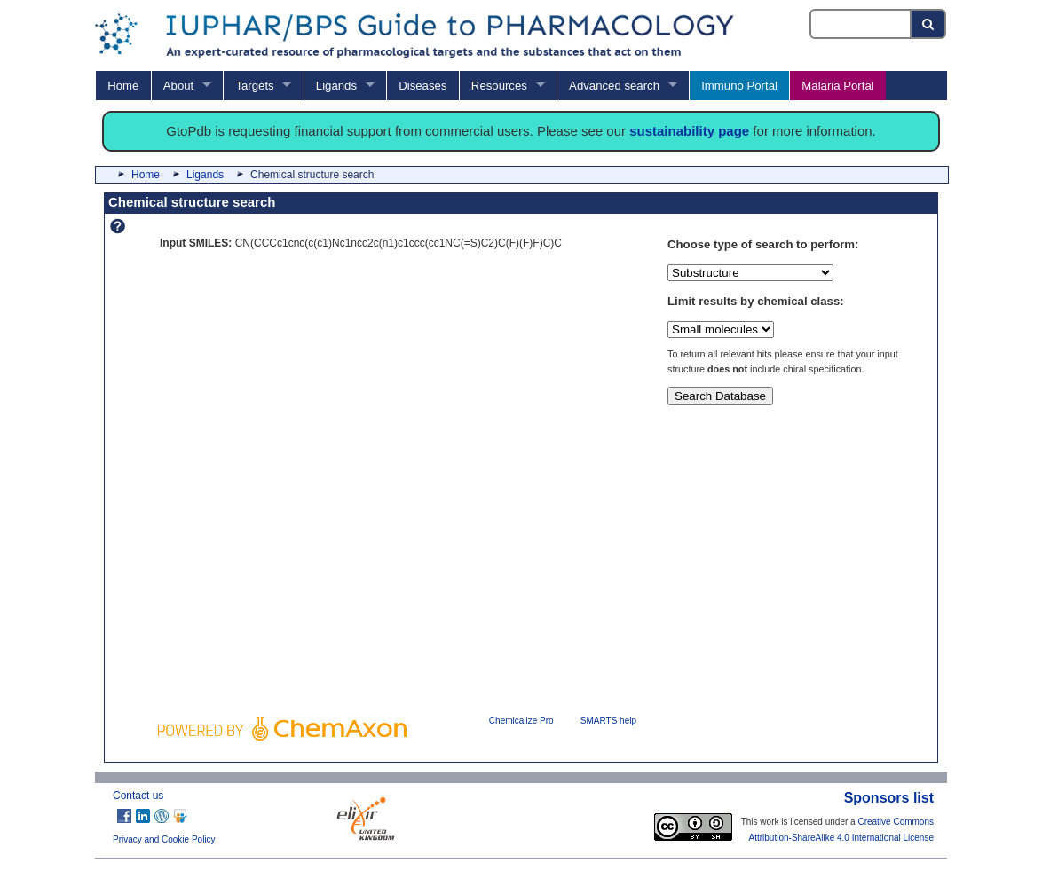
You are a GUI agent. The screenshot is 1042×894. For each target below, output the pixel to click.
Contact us (138, 795)
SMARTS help (608, 720)
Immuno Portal (739, 85)
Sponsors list (889, 797)
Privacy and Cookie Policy (164, 839)
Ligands (336, 85)
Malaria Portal (837, 85)
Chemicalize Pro (521, 720)
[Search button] (929, 24)
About (178, 85)
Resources (499, 85)
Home (122, 85)
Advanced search (614, 85)
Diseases (422, 85)
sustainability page (689, 130)
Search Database (720, 396)
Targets (254, 85)
